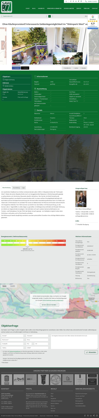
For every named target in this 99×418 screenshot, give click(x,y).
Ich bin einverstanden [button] (49, 305)
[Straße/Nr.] (12, 343)
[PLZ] (29, 343)
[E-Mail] (37, 347)
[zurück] (3, 379)
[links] (46, 16)
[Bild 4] (41, 65)
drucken (83, 68)
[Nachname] (12, 339)
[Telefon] (12, 347)
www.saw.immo (8, 408)
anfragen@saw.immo (81, 216)
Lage (23, 187)
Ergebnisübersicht (6, 16)
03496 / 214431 (92, 1)
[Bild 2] (24, 65)
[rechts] (52, 16)
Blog (33, 8)
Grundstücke (78, 398)
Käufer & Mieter (69, 8)
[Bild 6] (58, 65)
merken (75, 68)
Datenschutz (49, 415)
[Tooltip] (97, 28)
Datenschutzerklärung (15, 351)
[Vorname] (37, 335)
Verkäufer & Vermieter (54, 8)
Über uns (86, 8)
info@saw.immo (9, 406)
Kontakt (95, 8)
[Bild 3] (33, 65)
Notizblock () (66, 68)
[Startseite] (8, 7)
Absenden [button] (92, 352)
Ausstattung (16, 187)
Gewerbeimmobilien (80, 406)
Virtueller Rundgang (83, 224)
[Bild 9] (83, 65)
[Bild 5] (49, 65)
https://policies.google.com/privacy (53, 300)
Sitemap (56, 415)
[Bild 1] (16, 65)
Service (78, 8)
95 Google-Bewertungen (92, 26)
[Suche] (66, 1)
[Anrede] (12, 335)
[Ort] (41, 343)
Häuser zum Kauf (79, 396)
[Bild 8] (74, 65)
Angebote (41, 8)
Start (28, 8)
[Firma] (37, 339)
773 (4, 94)
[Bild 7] (66, 65)
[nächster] (96, 379)
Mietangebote (79, 401)
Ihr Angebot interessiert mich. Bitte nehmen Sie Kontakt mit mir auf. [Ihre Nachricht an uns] (74, 341)
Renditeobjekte (79, 403)
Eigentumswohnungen (81, 393)
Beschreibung (6, 187)
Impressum (42, 415)
